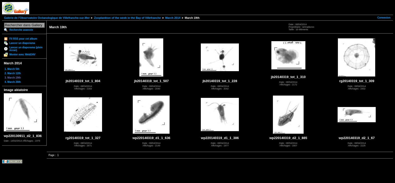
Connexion (383, 17)
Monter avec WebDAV (22, 54)
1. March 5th (12, 69)
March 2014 (172, 17)
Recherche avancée (21, 29)
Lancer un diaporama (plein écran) (26, 49)
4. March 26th (13, 82)
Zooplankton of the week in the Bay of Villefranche (127, 17)
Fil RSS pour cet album (23, 38)
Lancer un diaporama (22, 43)
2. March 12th (13, 73)
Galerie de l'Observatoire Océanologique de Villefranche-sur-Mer (47, 17)
